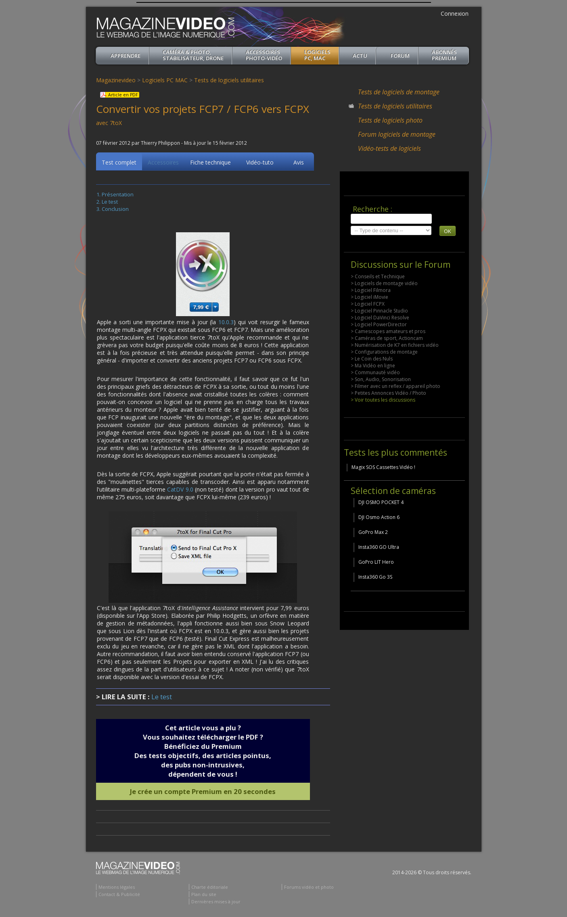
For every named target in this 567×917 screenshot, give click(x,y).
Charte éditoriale (209, 888)
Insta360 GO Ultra (378, 547)
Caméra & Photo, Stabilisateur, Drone (193, 55)
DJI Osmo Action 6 (379, 517)
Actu (360, 55)
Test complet (119, 163)
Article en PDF (123, 95)
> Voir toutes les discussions (383, 399)
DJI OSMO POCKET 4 (381, 502)
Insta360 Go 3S (375, 576)
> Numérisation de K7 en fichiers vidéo (395, 345)
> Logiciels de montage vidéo (384, 283)
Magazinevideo (116, 80)
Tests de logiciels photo (390, 120)
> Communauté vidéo (375, 372)
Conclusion (115, 210)
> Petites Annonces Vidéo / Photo (388, 393)
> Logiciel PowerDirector (379, 324)
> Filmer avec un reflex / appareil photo (395, 386)
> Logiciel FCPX (368, 303)
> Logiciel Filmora (371, 290)
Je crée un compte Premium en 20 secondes (203, 792)
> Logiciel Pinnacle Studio (379, 310)
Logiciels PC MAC (165, 80)
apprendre (125, 55)
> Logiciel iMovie (369, 297)
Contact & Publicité (119, 895)
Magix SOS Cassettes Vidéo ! (383, 467)
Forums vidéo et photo (309, 888)
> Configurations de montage (384, 351)
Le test (110, 202)
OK (447, 231)
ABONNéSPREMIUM (444, 55)
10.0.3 (226, 323)
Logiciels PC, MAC (317, 55)
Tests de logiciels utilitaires (229, 80)
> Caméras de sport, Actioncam (387, 338)
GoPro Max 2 (373, 532)
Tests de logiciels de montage (398, 92)
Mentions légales (116, 888)
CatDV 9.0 (180, 490)
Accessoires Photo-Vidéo (264, 55)
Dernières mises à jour (216, 903)
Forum (400, 55)
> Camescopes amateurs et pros (388, 331)
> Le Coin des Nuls (372, 358)
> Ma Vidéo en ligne (373, 365)
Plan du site (203, 895)
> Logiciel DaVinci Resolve (380, 317)
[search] (391, 219)
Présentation (118, 195)
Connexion (455, 13)
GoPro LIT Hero (376, 562)
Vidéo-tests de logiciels (389, 148)
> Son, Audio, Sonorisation (381, 379)
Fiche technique (210, 163)
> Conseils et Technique (378, 276)
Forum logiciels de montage (396, 134)
